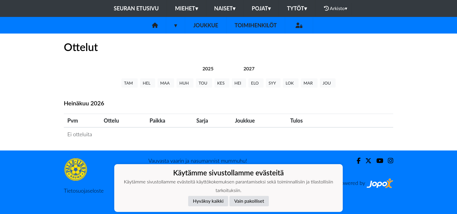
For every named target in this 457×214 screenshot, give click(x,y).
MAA (166, 82)
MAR (309, 82)
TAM (129, 82)
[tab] (208, 68)
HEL (148, 82)
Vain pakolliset (249, 201)
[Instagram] (388, 161)
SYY (273, 82)
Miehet (186, 8)
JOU (328, 82)
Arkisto (335, 8)
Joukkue (205, 25)
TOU (204, 82)
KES (222, 82)
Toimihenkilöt (255, 25)
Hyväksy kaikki (208, 201)
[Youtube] (377, 161)
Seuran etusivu (136, 8)
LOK (290, 82)
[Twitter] (366, 161)
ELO (256, 82)
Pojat (261, 8)
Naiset (225, 8)
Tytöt (297, 8)
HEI (238, 82)
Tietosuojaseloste (84, 190)
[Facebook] (356, 161)
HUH (185, 82)
